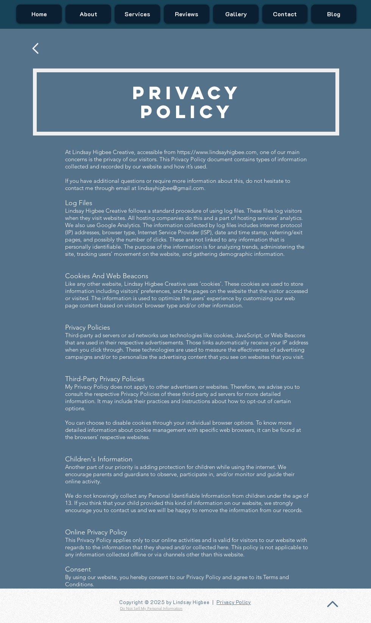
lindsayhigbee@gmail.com (171, 188)
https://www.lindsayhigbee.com (217, 152)
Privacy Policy (234, 602)
